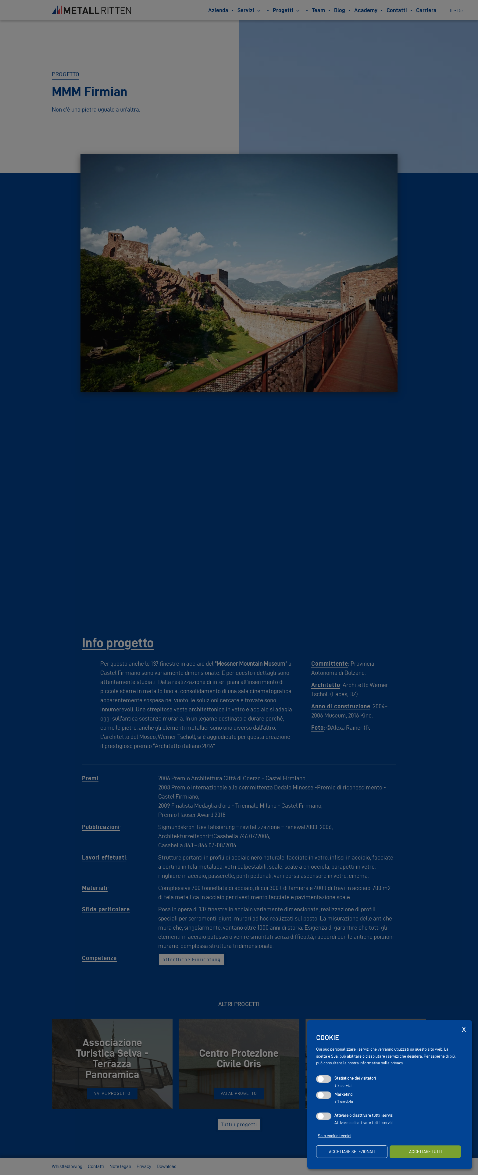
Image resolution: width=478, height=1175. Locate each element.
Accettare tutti (425, 1151)
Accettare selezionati (352, 1151)
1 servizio (343, 1101)
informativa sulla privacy (381, 1063)
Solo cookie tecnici (334, 1136)
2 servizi (342, 1085)
